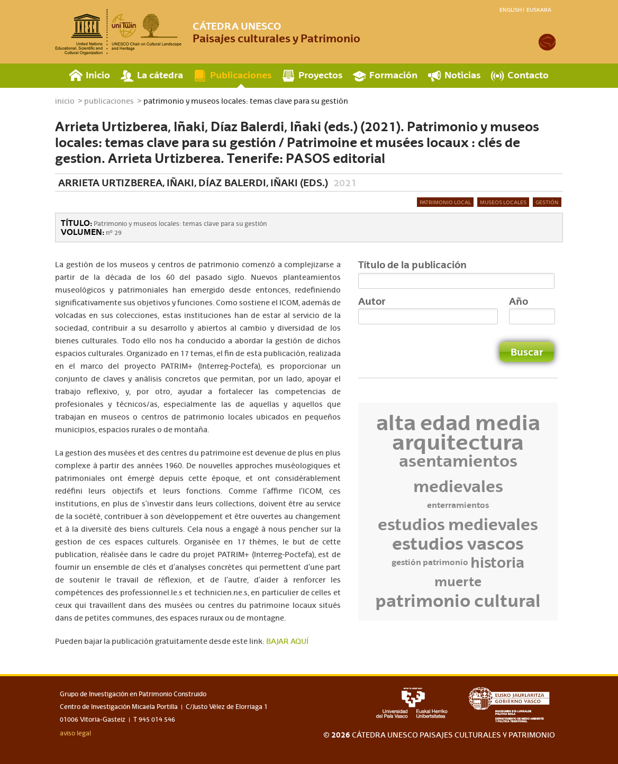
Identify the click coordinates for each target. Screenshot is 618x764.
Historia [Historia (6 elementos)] (497, 562)
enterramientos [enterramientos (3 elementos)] (458, 505)
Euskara (538, 9)
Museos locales (503, 202)
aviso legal (75, 733)
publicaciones (109, 101)
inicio (65, 101)
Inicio (98, 74)
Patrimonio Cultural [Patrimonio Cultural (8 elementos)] (458, 600)
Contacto (528, 74)
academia (547, 42)
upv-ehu (412, 702)
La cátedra (160, 74)
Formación (393, 74)
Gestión (547, 202)
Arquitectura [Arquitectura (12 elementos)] (458, 442)
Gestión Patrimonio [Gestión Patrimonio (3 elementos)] (430, 562)
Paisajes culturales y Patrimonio (276, 32)
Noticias (462, 74)
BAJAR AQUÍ (287, 641)
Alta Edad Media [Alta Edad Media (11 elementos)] (458, 422)
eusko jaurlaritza (512, 705)
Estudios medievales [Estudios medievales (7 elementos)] (458, 524)
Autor (371, 301)
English (510, 9)
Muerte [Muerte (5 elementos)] (457, 581)
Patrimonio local (445, 202)
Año (518, 301)
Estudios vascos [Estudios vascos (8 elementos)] (458, 543)
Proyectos (320, 74)
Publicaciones (240, 74)
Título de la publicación (412, 264)
